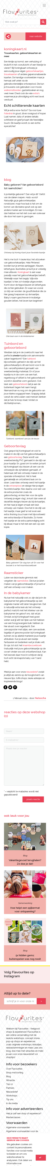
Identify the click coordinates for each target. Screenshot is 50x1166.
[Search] (21, 22)
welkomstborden (12, 90)
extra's (36, 93)
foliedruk (8, 113)
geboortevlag (15, 457)
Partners (10, 1088)
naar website (35, 36)
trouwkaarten (10, 74)
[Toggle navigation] (44, 5)
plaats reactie (33, 799)
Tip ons (9, 1099)
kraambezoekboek (32, 645)
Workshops (11, 1095)
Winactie (10, 1080)
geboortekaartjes (34, 71)
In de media (12, 1103)
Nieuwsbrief (12, 1092)
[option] (25, 150)
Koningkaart (24, 272)
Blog (8, 1076)
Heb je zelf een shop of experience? (23, 1113)
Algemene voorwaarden (18, 1127)
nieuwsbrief (32, 672)
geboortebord (20, 384)
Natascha (40, 698)
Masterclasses (13, 1117)
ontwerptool (15, 486)
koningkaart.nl (15, 49)
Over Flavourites (14, 1069)
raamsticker (22, 581)
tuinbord (31, 358)
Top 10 (9, 1084)
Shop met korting (14, 1072)
